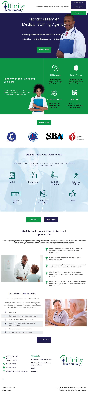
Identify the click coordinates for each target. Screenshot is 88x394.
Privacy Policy (7, 390)
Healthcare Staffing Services (44, 6)
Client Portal (79, 3)
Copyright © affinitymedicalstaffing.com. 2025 (70, 387)
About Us (56, 6)
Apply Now (79, 13)
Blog (61, 6)
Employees (79, 7)
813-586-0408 (11, 364)
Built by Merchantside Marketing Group (72, 390)
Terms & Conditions (8, 387)
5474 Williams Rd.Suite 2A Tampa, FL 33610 (12, 358)
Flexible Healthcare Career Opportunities (41, 364)
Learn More (44, 50)
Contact (66, 6)
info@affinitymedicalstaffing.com (17, 371)
